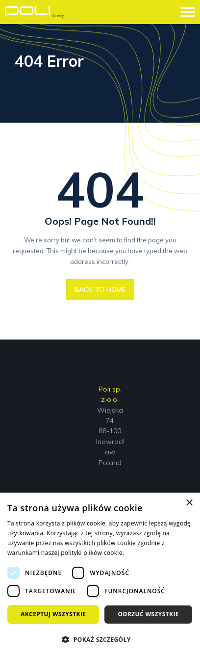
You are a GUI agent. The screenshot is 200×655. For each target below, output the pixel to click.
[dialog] (100, 574)
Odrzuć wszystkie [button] (148, 614)
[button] (100, 639)
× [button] (189, 503)
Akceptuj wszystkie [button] (53, 614)
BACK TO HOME (100, 289)
